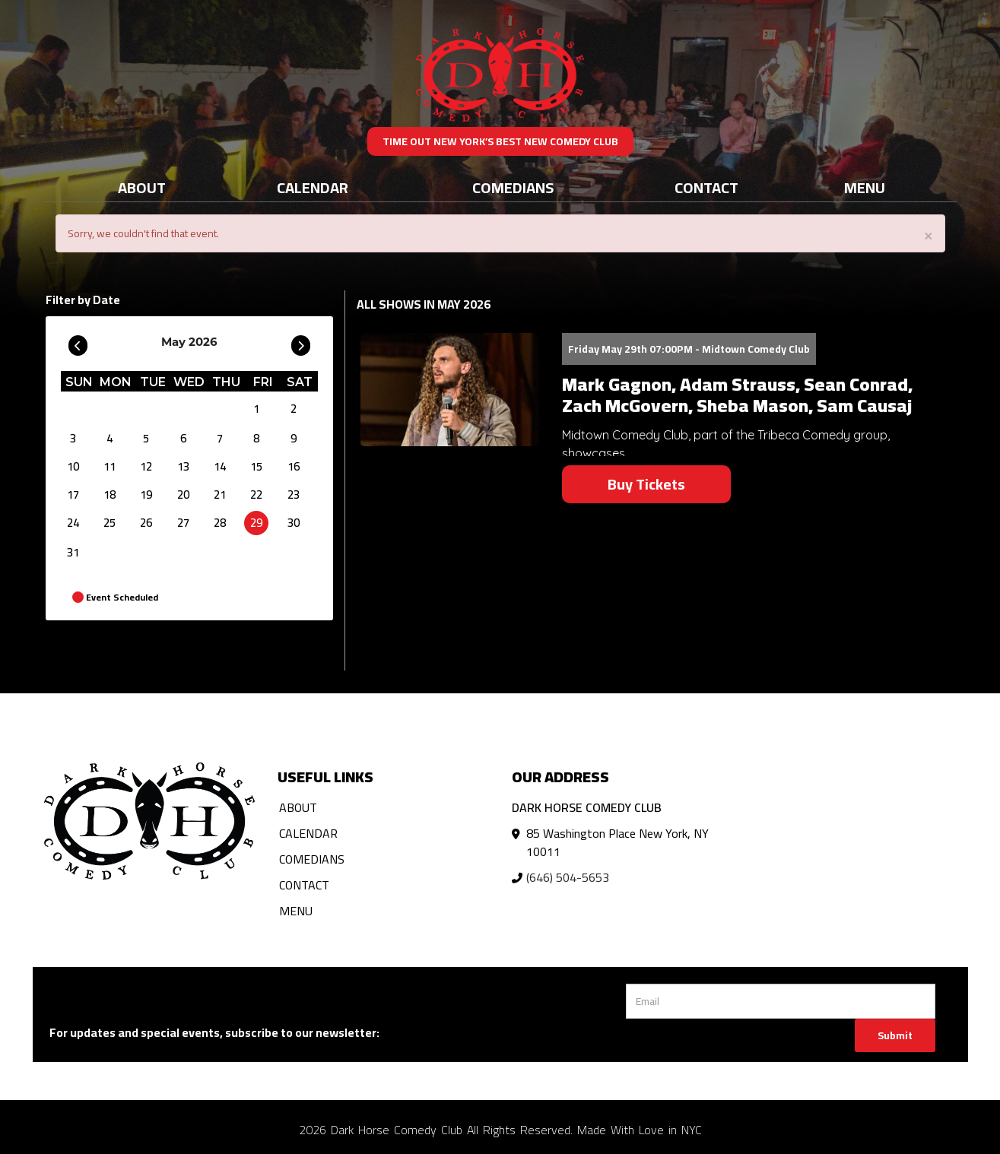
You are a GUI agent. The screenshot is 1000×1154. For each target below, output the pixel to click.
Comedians (513, 187)
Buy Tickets (646, 484)
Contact (706, 187)
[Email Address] (780, 1001)
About (142, 187)
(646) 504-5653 (567, 877)
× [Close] (928, 235)
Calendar (312, 187)
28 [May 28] (220, 523)
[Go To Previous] (77, 342)
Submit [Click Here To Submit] (895, 1035)
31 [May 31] (73, 552)
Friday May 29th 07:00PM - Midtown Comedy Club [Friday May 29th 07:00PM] (689, 349)
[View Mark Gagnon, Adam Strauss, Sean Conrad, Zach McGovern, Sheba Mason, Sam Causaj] (449, 389)
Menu (864, 187)
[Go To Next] (300, 342)
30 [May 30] (293, 523)
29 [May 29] (256, 523)
